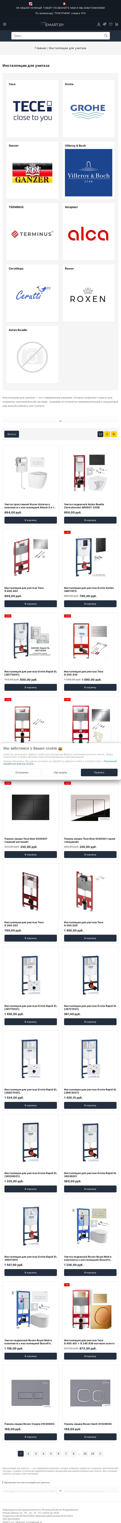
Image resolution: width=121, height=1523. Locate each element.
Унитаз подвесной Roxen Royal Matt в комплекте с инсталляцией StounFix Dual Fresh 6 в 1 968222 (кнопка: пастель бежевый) (90, 1246)
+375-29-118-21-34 (43, 3)
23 (85, 1438)
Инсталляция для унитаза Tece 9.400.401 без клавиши (24, 741)
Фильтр (11, 419)
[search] (106, 35)
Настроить (60, 772)
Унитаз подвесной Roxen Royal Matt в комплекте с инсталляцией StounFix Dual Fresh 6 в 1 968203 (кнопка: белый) (30, 1328)
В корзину (31, 505)
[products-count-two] (107, 419)
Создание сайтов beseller (103, 1519)
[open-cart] (116, 24)
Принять (99, 772)
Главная (40, 48)
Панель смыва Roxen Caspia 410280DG (29, 1408)
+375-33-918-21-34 (77, 3)
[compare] (104, 24)
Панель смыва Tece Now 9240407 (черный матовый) (25, 825)
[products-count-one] (114, 419)
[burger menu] (5, 24)
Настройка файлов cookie (16, 1519)
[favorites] (110, 24)
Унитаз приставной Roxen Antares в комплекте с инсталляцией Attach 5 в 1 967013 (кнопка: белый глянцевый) (29, 492)
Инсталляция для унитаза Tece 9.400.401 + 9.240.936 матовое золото (89, 1327)
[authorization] (98, 24)
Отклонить (22, 772)
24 (100, 418)
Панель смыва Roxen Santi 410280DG (88, 1408)
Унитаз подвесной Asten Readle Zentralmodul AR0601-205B (84, 491)
